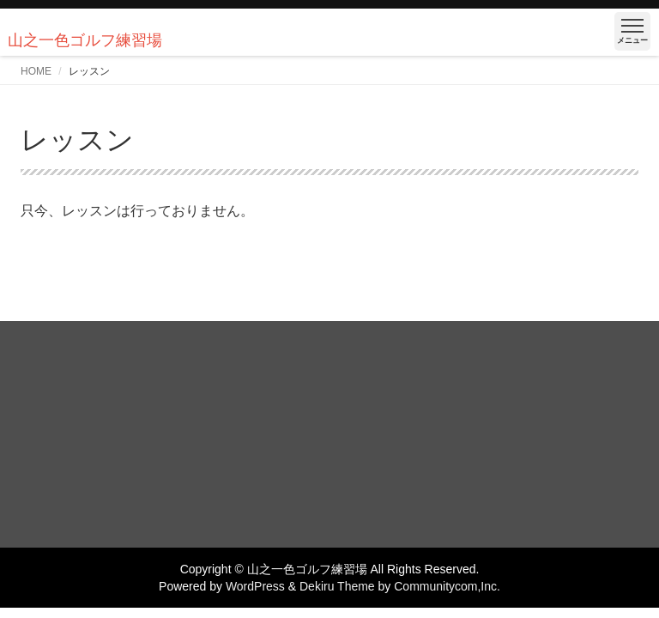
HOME (36, 71)
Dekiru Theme (337, 586)
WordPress (255, 586)
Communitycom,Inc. (447, 586)
